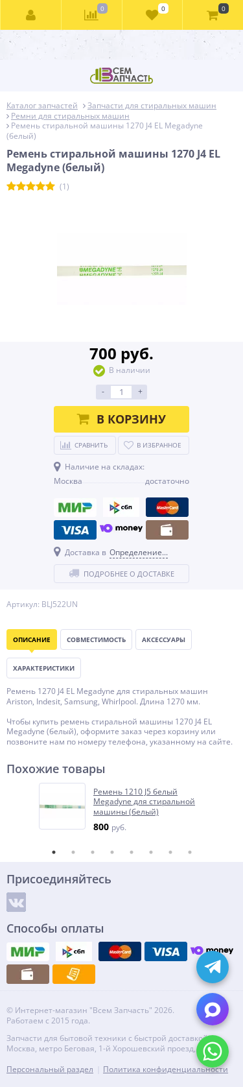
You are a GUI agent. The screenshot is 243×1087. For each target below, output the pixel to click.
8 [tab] (189, 852)
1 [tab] (53, 852)
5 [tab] (131, 852)
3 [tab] (92, 852)
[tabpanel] (122, 808)
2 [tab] (73, 852)
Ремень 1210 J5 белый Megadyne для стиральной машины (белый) (144, 802)
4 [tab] (112, 852)
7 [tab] (170, 852)
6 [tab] (151, 852)
